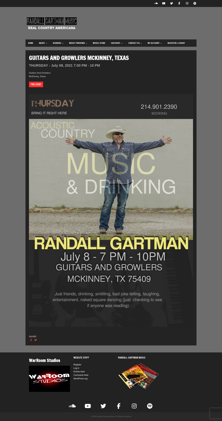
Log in (76, 368)
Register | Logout (176, 43)
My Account (155, 43)
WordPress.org (80, 378)
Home (30, 43)
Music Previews (78, 43)
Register (77, 364)
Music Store (99, 43)
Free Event (36, 84)
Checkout (117, 43)
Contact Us (135, 43)
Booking (58, 43)
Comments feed (80, 375)
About (43, 43)
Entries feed (79, 371)
